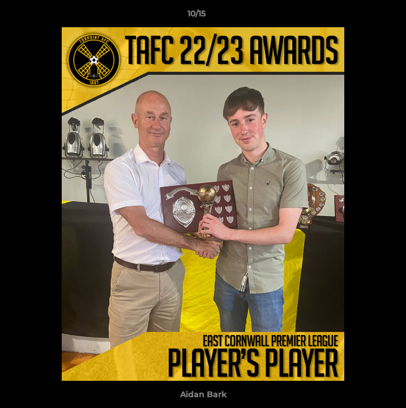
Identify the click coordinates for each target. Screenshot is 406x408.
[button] (365, 16)
